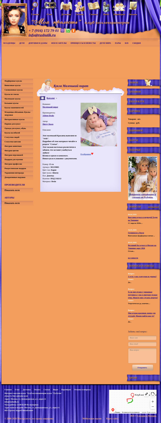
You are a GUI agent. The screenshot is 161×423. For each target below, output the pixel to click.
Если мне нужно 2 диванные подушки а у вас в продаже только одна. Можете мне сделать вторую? (143, 295)
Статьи (47, 389)
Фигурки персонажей (14, 155)
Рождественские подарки (15, 168)
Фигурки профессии (13, 164)
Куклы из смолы (12, 94)
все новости (133, 258)
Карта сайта (112, 418)
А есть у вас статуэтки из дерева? (142, 276)
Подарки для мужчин (14, 159)
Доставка (27, 389)
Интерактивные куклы (15, 119)
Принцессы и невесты (83, 43)
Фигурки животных (13, 146)
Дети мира (105, 43)
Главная (8, 389)
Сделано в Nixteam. (147, 416)
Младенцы (9, 43)
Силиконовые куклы (14, 90)
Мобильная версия (91, 418)
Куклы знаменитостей (14, 108)
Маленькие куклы (13, 99)
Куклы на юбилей (12, 133)
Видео (55, 389)
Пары (118, 43)
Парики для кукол (12, 124)
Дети (22, 43)
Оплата (37, 389)
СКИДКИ (136, 43)
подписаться (153, 207)
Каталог (51, 98)
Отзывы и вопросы (82, 389)
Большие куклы (12, 103)
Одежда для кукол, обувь (15, 128)
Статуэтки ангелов (13, 142)
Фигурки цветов (12, 150)
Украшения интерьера (14, 173)
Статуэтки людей (12, 137)
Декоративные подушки (15, 177)
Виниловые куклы (13, 85)
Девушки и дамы (37, 43)
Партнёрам (66, 389)
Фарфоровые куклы (13, 81)
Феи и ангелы (58, 43)
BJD (126, 43)
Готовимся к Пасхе (136, 233)
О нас (17, 389)
